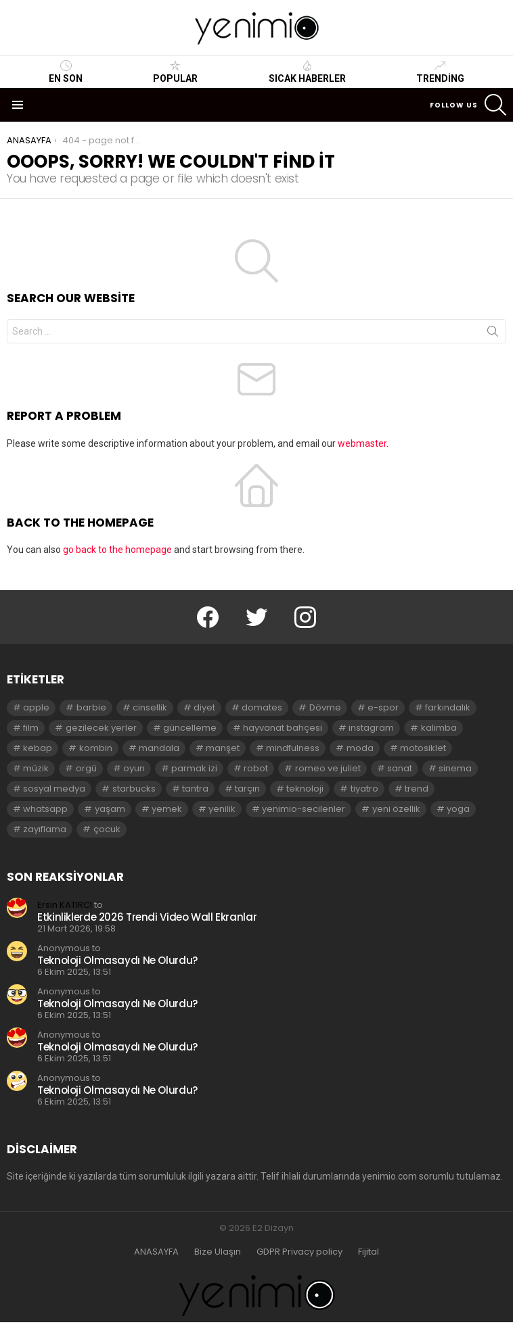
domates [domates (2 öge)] (262, 707)
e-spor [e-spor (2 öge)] (383, 707)
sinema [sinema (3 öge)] (455, 768)
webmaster (362, 443)
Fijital (368, 1252)
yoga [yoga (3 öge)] (458, 808)
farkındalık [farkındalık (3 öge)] (447, 707)
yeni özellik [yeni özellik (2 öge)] (396, 808)
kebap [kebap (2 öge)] (37, 748)
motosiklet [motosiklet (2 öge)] (423, 748)
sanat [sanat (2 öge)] (399, 768)
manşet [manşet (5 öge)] (223, 748)
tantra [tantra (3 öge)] (195, 788)
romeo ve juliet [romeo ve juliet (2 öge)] (328, 768)
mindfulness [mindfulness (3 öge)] (292, 748)
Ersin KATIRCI (64, 904)
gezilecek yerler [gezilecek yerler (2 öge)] (101, 727)
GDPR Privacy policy (299, 1252)
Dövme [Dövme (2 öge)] (325, 707)
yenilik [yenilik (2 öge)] (222, 808)
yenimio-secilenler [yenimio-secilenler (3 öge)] (303, 808)
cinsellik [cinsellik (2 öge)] (150, 707)
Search (492, 334)
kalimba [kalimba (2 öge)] (439, 727)
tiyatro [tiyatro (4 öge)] (364, 788)
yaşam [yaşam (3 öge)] (110, 808)
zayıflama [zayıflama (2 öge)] (44, 829)
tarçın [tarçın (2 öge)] (247, 788)
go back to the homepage (117, 549)
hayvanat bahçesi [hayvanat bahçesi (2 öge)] (282, 727)
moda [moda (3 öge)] (360, 748)
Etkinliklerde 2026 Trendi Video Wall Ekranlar (146, 917)
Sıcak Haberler (307, 71)
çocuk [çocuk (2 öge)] (106, 829)
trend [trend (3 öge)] (416, 788)
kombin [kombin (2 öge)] (95, 748)
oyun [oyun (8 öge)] (134, 768)
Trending (440, 71)
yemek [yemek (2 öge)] (167, 808)
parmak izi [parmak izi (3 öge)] (194, 768)
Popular (175, 71)
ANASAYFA (156, 1252)
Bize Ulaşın (217, 1252)
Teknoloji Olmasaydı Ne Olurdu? (117, 960)
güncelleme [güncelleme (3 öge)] (190, 727)
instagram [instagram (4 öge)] (371, 727)
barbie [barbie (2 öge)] (91, 707)
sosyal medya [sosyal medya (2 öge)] (54, 788)
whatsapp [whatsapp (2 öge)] (45, 808)
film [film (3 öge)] (31, 727)
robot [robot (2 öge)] (256, 768)
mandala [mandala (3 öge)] (159, 748)
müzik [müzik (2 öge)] (36, 768)
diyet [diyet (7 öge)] (204, 707)
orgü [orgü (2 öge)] (86, 768)
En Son (66, 71)
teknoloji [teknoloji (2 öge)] (305, 788)
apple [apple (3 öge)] (36, 707)
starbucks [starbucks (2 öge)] (134, 788)
